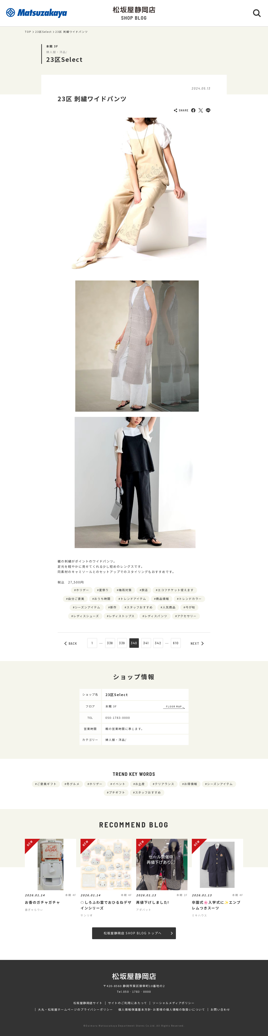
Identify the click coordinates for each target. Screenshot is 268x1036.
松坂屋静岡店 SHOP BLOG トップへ (138, 933)
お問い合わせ (220, 1009)
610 (176, 643)
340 (134, 643)
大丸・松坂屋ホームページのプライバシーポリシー (75, 1009)
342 (158, 643)
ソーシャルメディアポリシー (174, 1003)
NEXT (197, 643)
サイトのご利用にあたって (127, 1003)
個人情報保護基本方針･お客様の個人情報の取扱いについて (161, 1009)
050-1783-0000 (117, 718)
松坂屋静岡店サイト (88, 1003)
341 (146, 643)
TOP (28, 31)
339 (122, 643)
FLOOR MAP (174, 706)
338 (110, 643)
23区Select (43, 31)
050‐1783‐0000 (137, 991)
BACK (70, 643)
